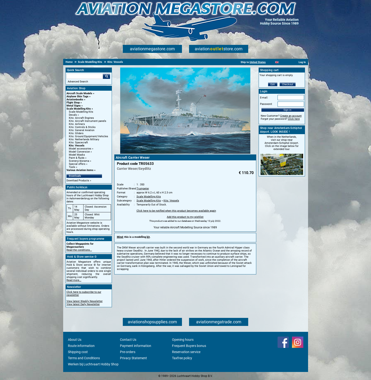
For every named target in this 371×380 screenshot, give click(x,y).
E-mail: (264, 97)
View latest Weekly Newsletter (84, 301)
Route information (81, 346)
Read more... (73, 280)
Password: (266, 104)
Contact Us (128, 340)
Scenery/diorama (79, 160)
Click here (294, 118)
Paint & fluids (76, 157)
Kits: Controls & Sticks (82, 127)
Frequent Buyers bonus (189, 346)
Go (106, 76)
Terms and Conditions (84, 358)
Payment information (135, 346)
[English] (277, 62)
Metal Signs (73, 105)
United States (258, 62)
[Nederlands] (271, 62)
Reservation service (186, 352)
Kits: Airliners (77, 124)
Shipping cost (78, 352)
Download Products (77, 180)
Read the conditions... (79, 250)
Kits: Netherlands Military (84, 139)
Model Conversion (79, 151)
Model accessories (80, 148)
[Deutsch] (288, 62)
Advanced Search (78, 81)
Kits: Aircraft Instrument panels (87, 121)
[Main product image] (185, 152)
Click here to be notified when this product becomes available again (176, 210)
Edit (272, 84)
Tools (72, 167)
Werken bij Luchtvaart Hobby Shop (93, 364)
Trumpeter (143, 188)
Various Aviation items (79, 170)
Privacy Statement (133, 358)
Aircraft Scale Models (79, 93)
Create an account (291, 115)
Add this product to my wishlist (185, 216)
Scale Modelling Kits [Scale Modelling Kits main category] (81, 111)
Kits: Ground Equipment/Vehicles (88, 136)
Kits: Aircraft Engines (81, 118)
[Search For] (84, 76)
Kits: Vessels (76, 145)
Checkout (287, 84)
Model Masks (77, 154)
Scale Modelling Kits (78, 108)
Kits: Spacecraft (78, 142)
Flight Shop (73, 102)
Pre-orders (127, 352)
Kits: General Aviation (81, 130)
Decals (73, 114)
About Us (74, 340)
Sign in (287, 109)
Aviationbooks (74, 99)
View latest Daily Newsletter (83, 304)
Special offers (77, 164)
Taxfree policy (182, 358)
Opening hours (183, 340)
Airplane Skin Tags (77, 96)
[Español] (282, 62)
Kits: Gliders (76, 133)
